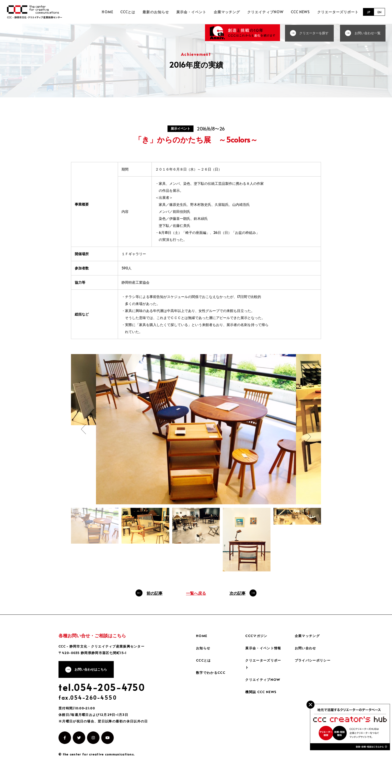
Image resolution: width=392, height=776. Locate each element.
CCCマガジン (256, 635)
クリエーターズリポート (338, 12)
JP (368, 12)
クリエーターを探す (312, 32)
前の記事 (154, 593)
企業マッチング (233, 12)
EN (379, 12)
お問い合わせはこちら (92, 670)
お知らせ (204, 648)
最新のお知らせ (166, 12)
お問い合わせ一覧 (368, 32)
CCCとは (140, 12)
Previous (83, 429)
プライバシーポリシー (314, 660)
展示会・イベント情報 (264, 648)
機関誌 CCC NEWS (261, 691)
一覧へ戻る (196, 593)
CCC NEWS (302, 12)
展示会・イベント (200, 12)
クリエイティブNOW (270, 12)
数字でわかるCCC (211, 672)
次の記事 (238, 593)
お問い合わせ (306, 648)
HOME (122, 12)
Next (308, 437)
